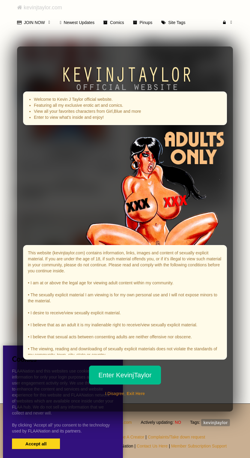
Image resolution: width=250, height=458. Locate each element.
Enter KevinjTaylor (124, 375)
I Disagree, (125, 393)
